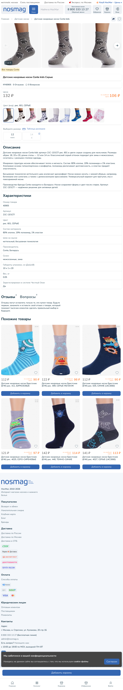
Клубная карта (8, 514)
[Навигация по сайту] (33, 9)
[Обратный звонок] (78, 9)
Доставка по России (47, 2)
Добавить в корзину (20, 393)
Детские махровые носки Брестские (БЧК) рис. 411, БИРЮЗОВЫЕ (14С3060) (19, 384)
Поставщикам (8, 611)
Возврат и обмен (9, 506)
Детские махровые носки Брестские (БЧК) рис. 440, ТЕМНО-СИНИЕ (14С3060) (59, 458)
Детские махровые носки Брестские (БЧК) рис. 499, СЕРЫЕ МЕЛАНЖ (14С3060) (59, 384)
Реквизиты (6, 615)
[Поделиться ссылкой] (113, 19)
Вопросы (28, 296)
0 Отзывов (18, 84)
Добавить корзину (61, 672)
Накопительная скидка (12, 510)
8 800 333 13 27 (9, 635)
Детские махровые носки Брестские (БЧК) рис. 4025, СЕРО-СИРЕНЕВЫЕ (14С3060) (19, 458)
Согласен (111, 661)
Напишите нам (22, 643)
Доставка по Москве (11, 537)
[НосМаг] (14, 9)
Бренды (5, 522)
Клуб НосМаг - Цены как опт (105, 2)
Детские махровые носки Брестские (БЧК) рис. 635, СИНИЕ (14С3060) (100, 384)
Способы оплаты (9, 579)
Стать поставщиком (22, 2)
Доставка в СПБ (9, 541)
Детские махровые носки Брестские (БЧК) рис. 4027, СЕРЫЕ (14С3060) (100, 458)
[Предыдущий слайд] (6, 45)
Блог (3, 518)
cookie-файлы (81, 661)
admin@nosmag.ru (10, 639)
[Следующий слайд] (117, 45)
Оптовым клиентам (10, 607)
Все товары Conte (10, 69)
